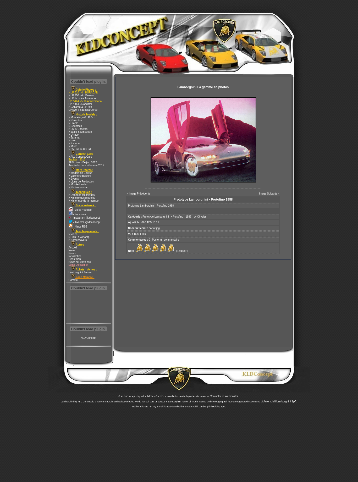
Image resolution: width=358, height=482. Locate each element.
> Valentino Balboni (80, 175)
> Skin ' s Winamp (79, 237)
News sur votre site (80, 262)
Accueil (73, 247)
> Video (73, 234)
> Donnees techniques (82, 194)
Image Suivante (268, 193)
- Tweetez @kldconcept (85, 222)
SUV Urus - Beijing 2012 (83, 162)
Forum (72, 253)
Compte (73, 280)
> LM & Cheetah (78, 129)
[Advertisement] (88, 307)
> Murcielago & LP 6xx (82, 117)
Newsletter (75, 256)
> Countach (75, 126)
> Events (74, 178)
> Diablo (73, 123)
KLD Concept (88, 337)
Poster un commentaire (165, 239)
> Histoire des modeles (82, 197)
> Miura (73, 146)
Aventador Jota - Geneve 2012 (86, 165)
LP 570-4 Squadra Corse (83, 109)
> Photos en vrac (78, 187)
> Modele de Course (80, 172)
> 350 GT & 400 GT (80, 149)
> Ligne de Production (81, 181)
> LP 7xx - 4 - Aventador (83, 98)
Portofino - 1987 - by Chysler (189, 216)
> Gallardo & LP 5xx (80, 107)
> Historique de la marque (84, 200)
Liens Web (75, 259)
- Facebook (77, 214)
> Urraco (74, 134)
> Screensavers (78, 240)
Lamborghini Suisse (80, 272)
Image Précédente (139, 193)
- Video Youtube (80, 209)
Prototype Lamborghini (155, 216)
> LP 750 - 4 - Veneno (81, 95)
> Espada (74, 143)
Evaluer (182, 251)
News (72, 250)
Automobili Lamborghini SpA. (280, 401)
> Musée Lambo (78, 184)
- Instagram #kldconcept (84, 217)
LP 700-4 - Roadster (80, 104)
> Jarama (74, 137)
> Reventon (75, 120)
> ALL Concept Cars (80, 156)
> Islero (73, 140)
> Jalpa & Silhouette (80, 131)
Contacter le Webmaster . (224, 396)
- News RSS (78, 226)
